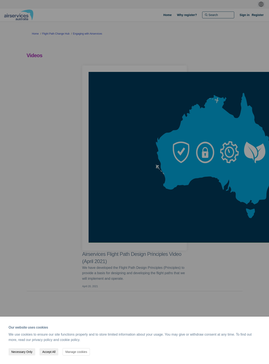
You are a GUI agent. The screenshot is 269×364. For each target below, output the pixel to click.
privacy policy (42, 340)
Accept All (48, 352)
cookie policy (69, 340)
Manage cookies (76, 352)
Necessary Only (21, 352)
